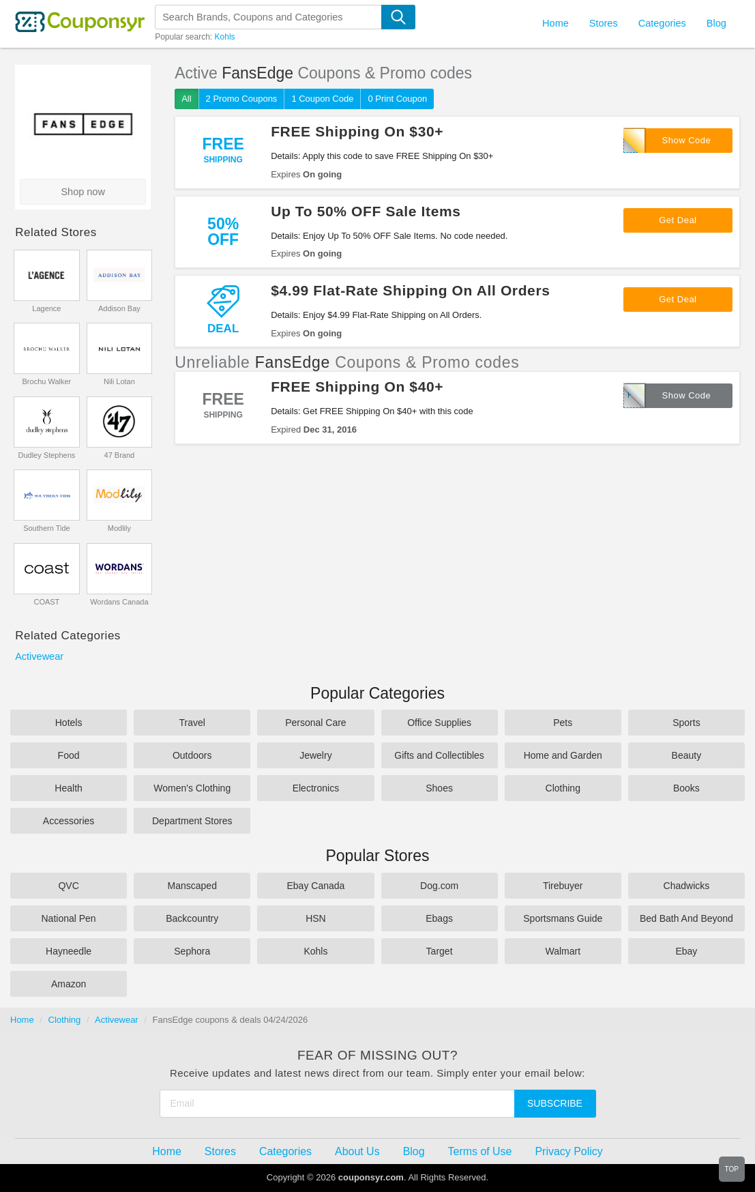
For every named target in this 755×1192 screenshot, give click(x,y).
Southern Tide (46, 528)
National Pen (68, 918)
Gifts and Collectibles (439, 755)
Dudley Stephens (47, 455)
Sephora (192, 951)
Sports (686, 722)
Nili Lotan (119, 381)
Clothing (563, 788)
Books (686, 788)
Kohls (225, 37)
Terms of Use (480, 1151)
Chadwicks (687, 885)
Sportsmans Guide (562, 918)
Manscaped (192, 885)
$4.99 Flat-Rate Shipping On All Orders (410, 290)
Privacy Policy (568, 1151)
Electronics (316, 788)
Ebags (439, 918)
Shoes (439, 788)
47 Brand (119, 455)
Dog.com (439, 885)
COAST (46, 602)
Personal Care (315, 722)
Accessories (68, 820)
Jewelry (315, 755)
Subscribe (554, 1103)
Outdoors (192, 755)
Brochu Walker (47, 381)
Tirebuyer (563, 885)
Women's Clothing (192, 788)
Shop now (83, 191)
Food (69, 755)
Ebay (686, 951)
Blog (716, 23)
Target (439, 951)
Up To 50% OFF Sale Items (365, 211)
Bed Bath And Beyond (686, 918)
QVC (68, 885)
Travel (192, 722)
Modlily (119, 528)
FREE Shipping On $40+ (357, 386)
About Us (357, 1151)
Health (68, 788)
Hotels (69, 722)
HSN (316, 918)
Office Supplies (439, 722)
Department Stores (192, 820)
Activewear (39, 656)
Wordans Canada (119, 602)
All (186, 98)
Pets (562, 722)
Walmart (562, 951)
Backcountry (192, 918)
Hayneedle (68, 951)
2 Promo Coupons (242, 98)
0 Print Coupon (397, 98)
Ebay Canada (315, 885)
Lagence (46, 308)
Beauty (687, 755)
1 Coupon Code (322, 98)
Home (22, 1020)
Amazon (68, 983)
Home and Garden (563, 755)
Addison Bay (119, 308)
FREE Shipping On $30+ (357, 131)
